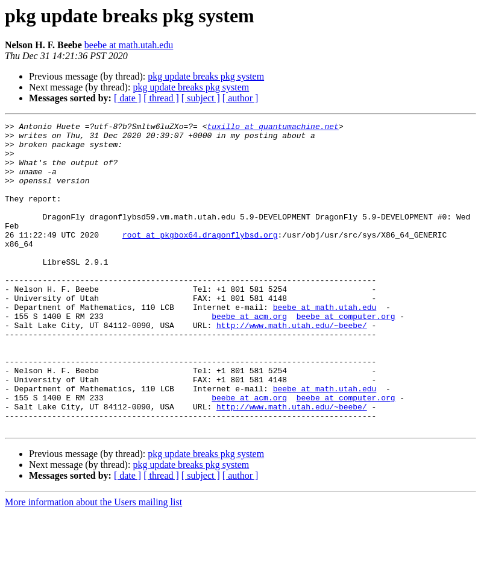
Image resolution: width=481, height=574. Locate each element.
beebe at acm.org (249, 355)
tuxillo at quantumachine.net (272, 127)
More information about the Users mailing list (93, 563)
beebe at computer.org (346, 355)
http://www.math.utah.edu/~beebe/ (291, 366)
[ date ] (127, 98)
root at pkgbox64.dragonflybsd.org (199, 258)
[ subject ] (200, 98)
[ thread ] (161, 98)
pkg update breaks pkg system (206, 76)
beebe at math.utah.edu (129, 45)
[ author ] (240, 98)
